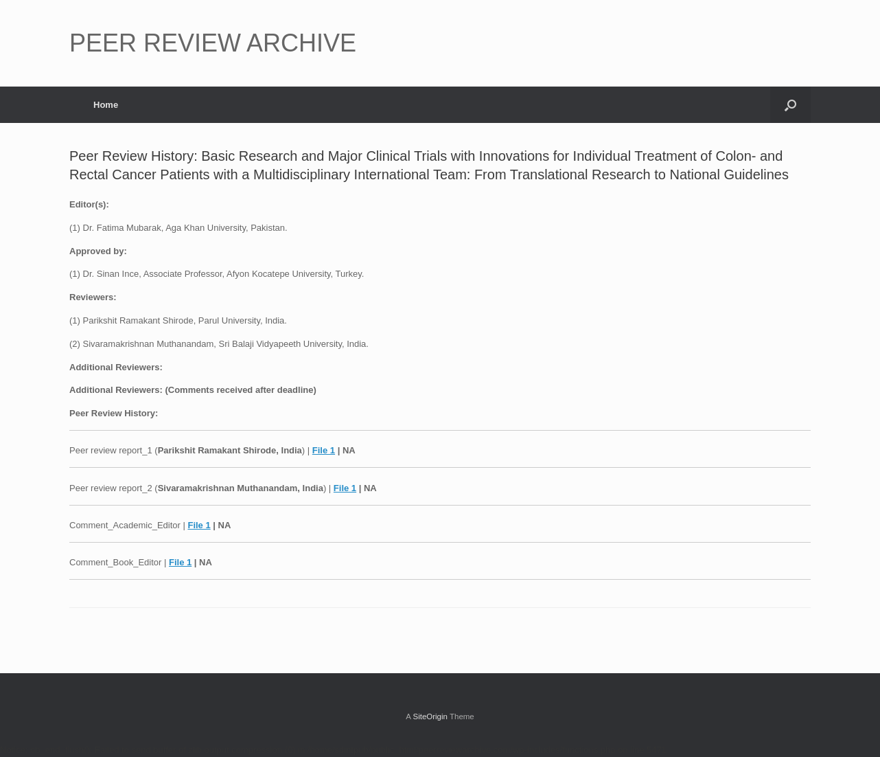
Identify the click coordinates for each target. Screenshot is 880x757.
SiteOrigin (430, 716)
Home (105, 105)
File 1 (323, 450)
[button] (790, 105)
